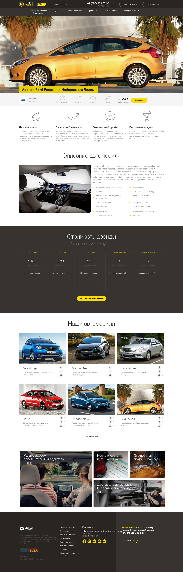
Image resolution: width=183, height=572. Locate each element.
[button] (13, 46)
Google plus (99, 541)
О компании (38, 13)
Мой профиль (153, 4)
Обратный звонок (130, 4)
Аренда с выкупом (131, 11)
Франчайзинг (93, 11)
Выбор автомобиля (39, 11)
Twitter (94, 541)
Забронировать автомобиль (91, 298)
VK (104, 541)
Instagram (89, 541)
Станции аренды (57, 11)
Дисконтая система (76, 11)
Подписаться (129, 541)
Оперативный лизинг (111, 11)
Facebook (84, 541)
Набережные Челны (58, 4)
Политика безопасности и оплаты (70, 554)
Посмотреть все (91, 437)
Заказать (139, 100)
